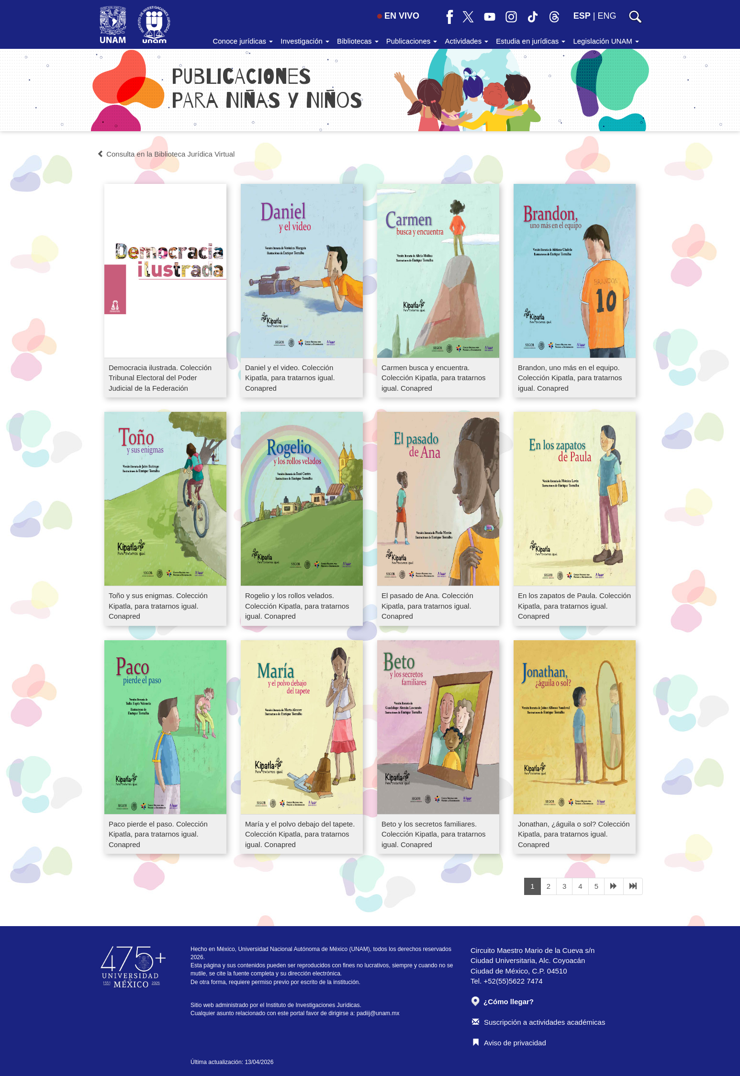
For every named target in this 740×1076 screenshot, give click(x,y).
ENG (606, 16)
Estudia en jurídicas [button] (530, 41)
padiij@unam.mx (378, 1013)
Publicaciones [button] (411, 41)
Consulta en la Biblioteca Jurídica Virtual (166, 154)
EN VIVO (398, 16)
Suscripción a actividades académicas (538, 1022)
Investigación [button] (304, 41)
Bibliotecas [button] (358, 41)
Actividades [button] (466, 41)
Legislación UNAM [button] (606, 41)
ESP (582, 16)
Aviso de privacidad (509, 1043)
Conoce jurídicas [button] (243, 41)
